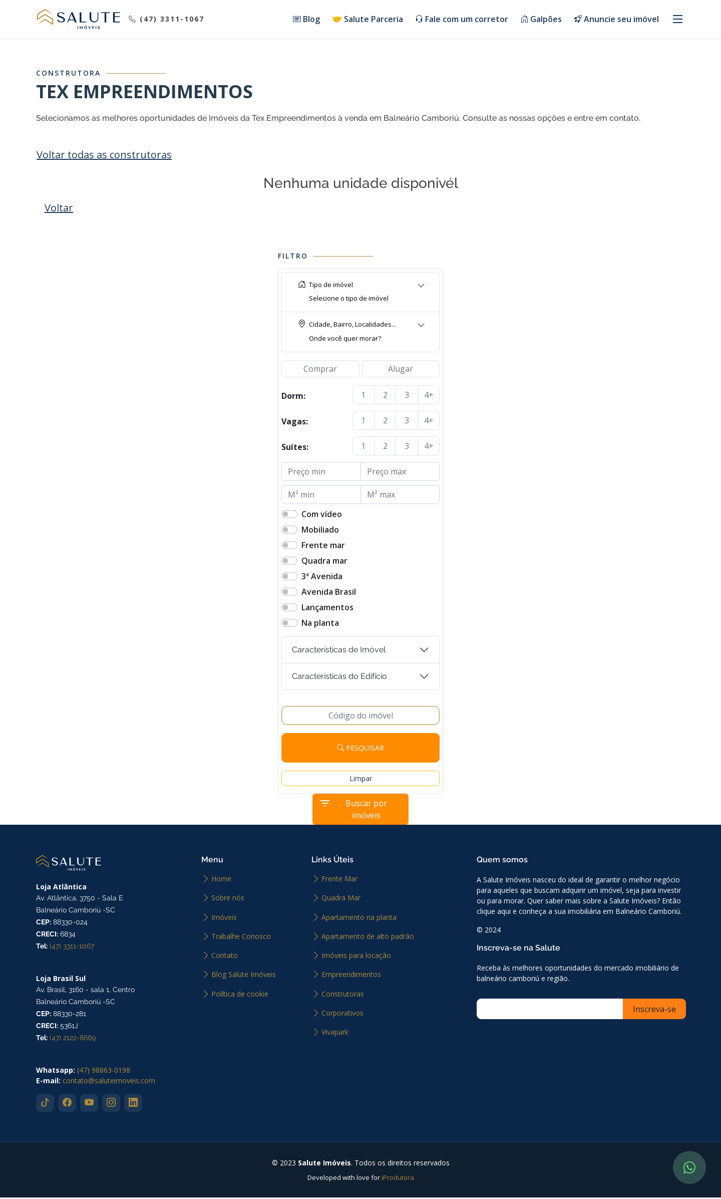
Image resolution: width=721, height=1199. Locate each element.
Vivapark (334, 1033)
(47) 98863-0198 (103, 1071)
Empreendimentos (351, 976)
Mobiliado (320, 531)
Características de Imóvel (339, 651)
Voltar (59, 209)
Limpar (360, 780)
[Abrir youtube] (89, 1104)
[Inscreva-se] (553, 1010)
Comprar (320, 370)
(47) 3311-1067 (72, 947)
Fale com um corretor (461, 20)
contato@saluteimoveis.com (109, 1082)
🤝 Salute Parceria (367, 20)
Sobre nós (227, 899)
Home (221, 880)
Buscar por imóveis (353, 810)
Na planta (320, 624)
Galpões (541, 20)
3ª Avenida (321, 577)
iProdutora (398, 1178)
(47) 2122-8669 (73, 1039)
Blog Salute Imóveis (243, 976)
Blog (306, 20)
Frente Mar (339, 880)
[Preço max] (400, 473)
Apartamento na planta (359, 918)
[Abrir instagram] (111, 1104)
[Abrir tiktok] (45, 1104)
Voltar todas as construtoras (104, 156)
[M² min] (321, 496)
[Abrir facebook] (67, 1104)
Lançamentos (327, 608)
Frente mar (323, 546)
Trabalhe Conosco (241, 937)
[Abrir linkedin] (133, 1104)
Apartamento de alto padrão (367, 937)
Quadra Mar (340, 899)
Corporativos (342, 1014)
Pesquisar (360, 749)
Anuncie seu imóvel (616, 20)
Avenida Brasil (328, 593)
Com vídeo (321, 515)
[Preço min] (321, 473)
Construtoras (342, 995)
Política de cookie (239, 995)
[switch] (289, 516)
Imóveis (224, 918)
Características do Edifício (339, 677)
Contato (224, 957)
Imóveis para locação (356, 957)
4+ (429, 396)
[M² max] (400, 496)
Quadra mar (324, 562)
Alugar (400, 370)
